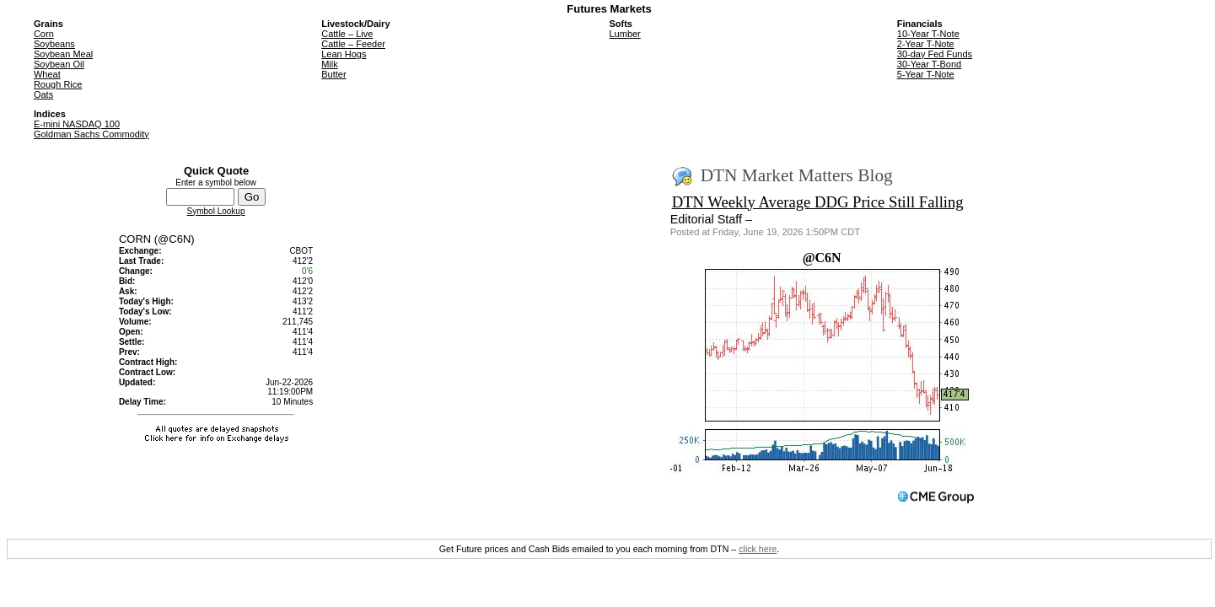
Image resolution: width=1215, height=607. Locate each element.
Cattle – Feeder (353, 44)
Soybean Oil (59, 64)
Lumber (624, 34)
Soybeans (54, 44)
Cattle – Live (347, 34)
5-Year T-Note (925, 74)
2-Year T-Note (925, 44)
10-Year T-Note (928, 34)
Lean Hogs (343, 54)
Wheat (47, 74)
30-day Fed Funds (934, 54)
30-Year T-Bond (929, 64)
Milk (329, 64)
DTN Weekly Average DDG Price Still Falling (818, 202)
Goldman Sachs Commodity (91, 134)
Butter (333, 74)
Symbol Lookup (216, 211)
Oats (43, 94)
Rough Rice (58, 84)
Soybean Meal (63, 54)
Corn (44, 34)
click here (758, 549)
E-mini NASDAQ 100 (77, 124)
